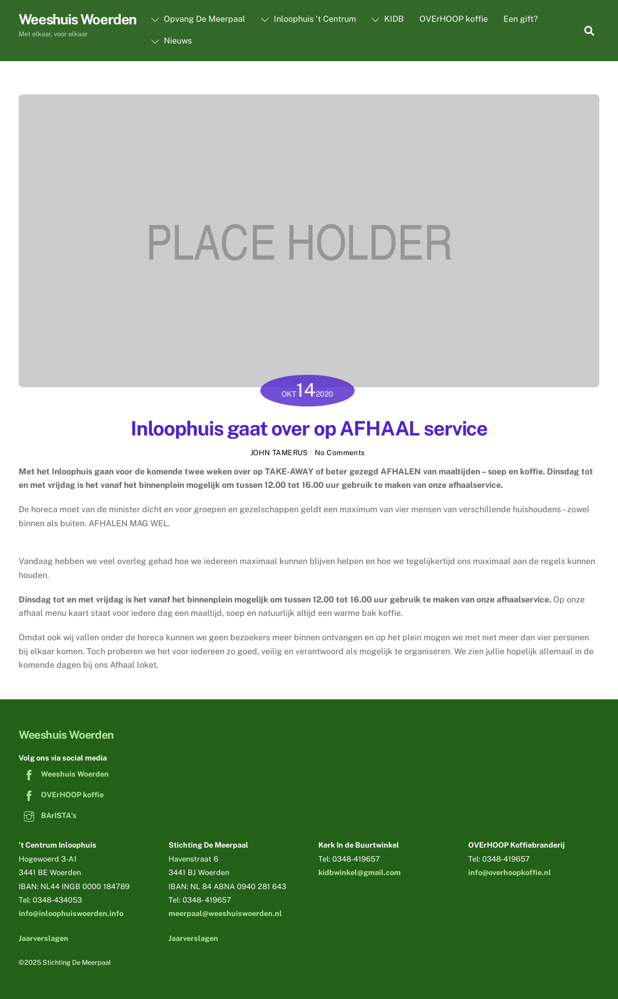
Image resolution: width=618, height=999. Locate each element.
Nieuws (171, 41)
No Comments (340, 452)
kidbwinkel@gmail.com (359, 872)
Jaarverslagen (43, 938)
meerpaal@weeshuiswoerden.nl (225, 913)
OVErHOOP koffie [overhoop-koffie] (61, 794)
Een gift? (520, 19)
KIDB (387, 19)
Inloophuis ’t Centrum (308, 19)
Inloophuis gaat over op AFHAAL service (309, 428)
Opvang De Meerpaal (198, 19)
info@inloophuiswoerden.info (71, 913)
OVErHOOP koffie (453, 19)
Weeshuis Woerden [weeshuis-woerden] (64, 773)
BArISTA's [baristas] (48, 815)
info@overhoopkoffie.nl (509, 872)
